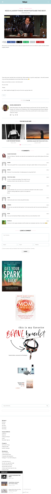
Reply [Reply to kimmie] (48, 162)
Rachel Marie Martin (26, 12)
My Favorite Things (6, 444)
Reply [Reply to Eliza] (48, 213)
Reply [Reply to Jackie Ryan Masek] (48, 154)
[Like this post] (22, 100)
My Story (4, 422)
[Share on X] (19, 42)
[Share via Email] (29, 100)
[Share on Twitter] (24, 100)
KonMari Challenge (5, 448)
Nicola (9, 185)
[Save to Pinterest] (40, 42)
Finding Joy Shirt (5, 446)
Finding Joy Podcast (6, 436)
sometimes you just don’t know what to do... (37, 141)
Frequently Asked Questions (7, 456)
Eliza (8, 213)
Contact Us (4, 433)
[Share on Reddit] (27, 100)
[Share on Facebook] (11, 42)
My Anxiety (4, 428)
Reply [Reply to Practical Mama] (48, 177)
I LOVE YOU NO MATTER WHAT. (13, 141)
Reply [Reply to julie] (48, 197)
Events (3, 438)
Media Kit (4, 435)
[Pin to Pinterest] (26, 100)
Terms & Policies (5, 452)
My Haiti (3, 423)
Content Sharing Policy (6, 454)
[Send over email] (26, 42)
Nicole (8, 169)
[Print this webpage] (32, 42)
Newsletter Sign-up (6, 440)
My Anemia (4, 427)
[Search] (48, 2)
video (4, 95)
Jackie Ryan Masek (11, 153)
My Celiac (4, 425)
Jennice (9, 204)
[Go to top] (25, 492)
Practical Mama (11, 177)
